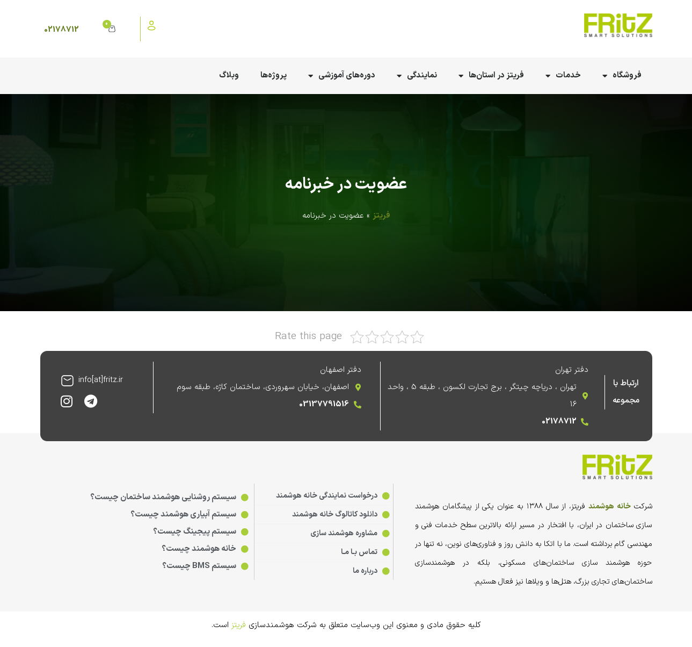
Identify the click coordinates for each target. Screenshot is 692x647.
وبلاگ (229, 75)
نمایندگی (417, 76)
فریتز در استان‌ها (491, 76)
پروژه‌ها (273, 75)
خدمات (563, 76)
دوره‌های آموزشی (341, 76)
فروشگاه (622, 76)
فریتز (381, 216)
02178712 (61, 30)
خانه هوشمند (609, 506)
